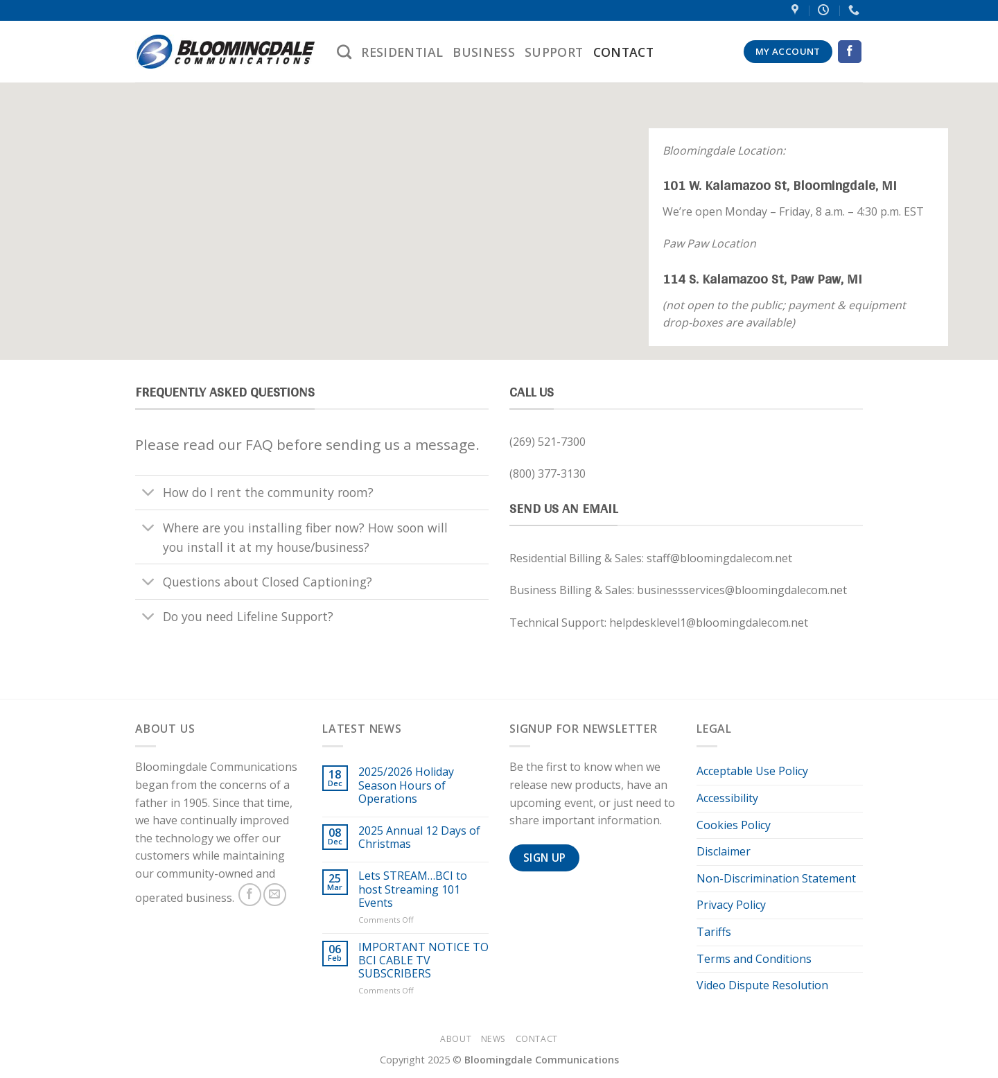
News (493, 1039)
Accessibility (727, 798)
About (455, 1039)
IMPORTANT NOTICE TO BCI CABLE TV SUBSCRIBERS (423, 961)
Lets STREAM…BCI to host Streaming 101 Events (412, 889)
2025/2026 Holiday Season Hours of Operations (406, 785)
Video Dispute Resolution (762, 985)
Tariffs (714, 931)
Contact (623, 52)
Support (554, 52)
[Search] (344, 51)
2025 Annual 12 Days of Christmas (419, 837)
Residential (402, 52)
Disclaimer (724, 851)
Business (484, 52)
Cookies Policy (734, 825)
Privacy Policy (731, 904)
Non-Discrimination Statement (776, 878)
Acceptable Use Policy (752, 771)
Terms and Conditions (754, 958)
